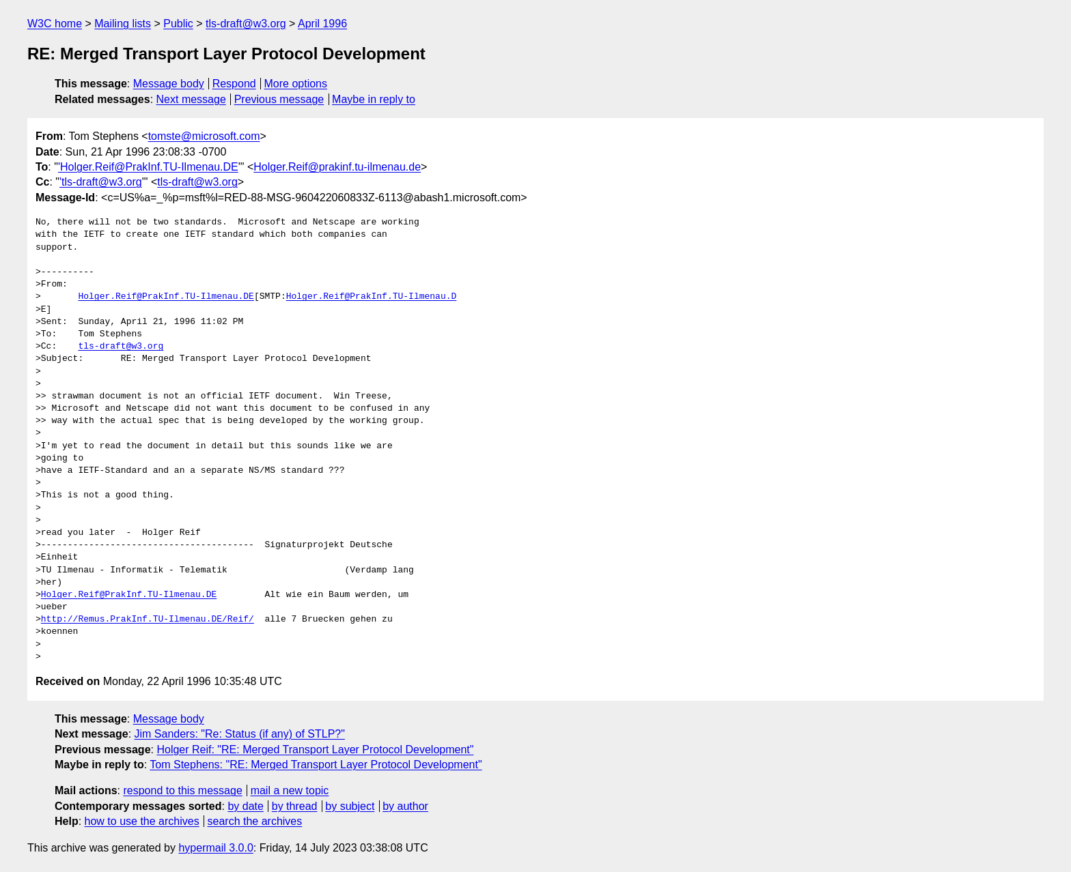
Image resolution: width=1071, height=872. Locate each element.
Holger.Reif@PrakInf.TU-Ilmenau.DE (165, 297)
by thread (295, 806)
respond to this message (182, 790)
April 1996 (322, 23)
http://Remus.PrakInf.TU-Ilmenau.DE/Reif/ (147, 619)
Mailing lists (122, 23)
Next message (191, 99)
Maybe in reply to (373, 99)
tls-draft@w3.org (246, 23)
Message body (168, 83)
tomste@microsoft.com (204, 136)
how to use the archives (142, 821)
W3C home (54, 23)
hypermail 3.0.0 (215, 848)
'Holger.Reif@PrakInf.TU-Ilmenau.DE (148, 167)
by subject (349, 806)
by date (245, 806)
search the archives (255, 821)
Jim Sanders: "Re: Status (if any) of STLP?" (240, 734)
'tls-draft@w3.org (100, 182)
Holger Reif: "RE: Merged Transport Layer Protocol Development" (314, 749)
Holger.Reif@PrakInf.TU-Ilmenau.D (371, 297)
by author (405, 806)
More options (296, 83)
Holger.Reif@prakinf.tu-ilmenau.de (337, 167)
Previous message (279, 99)
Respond (234, 83)
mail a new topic (290, 790)
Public (178, 23)
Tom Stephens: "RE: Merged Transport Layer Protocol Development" (316, 764)
